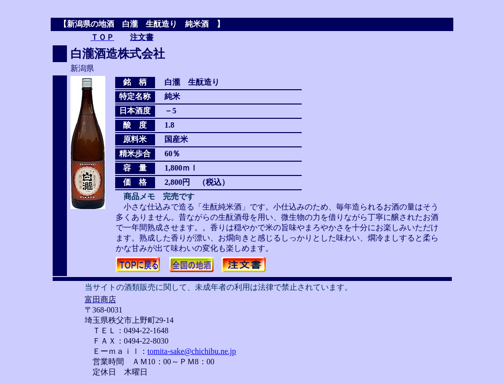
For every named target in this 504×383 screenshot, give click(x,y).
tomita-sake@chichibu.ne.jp (192, 351)
